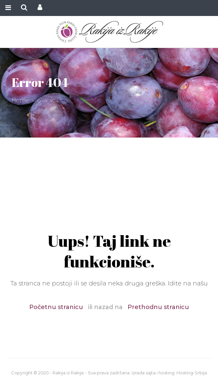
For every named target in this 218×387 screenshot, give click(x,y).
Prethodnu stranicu (158, 307)
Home (20, 100)
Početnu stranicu (56, 307)
